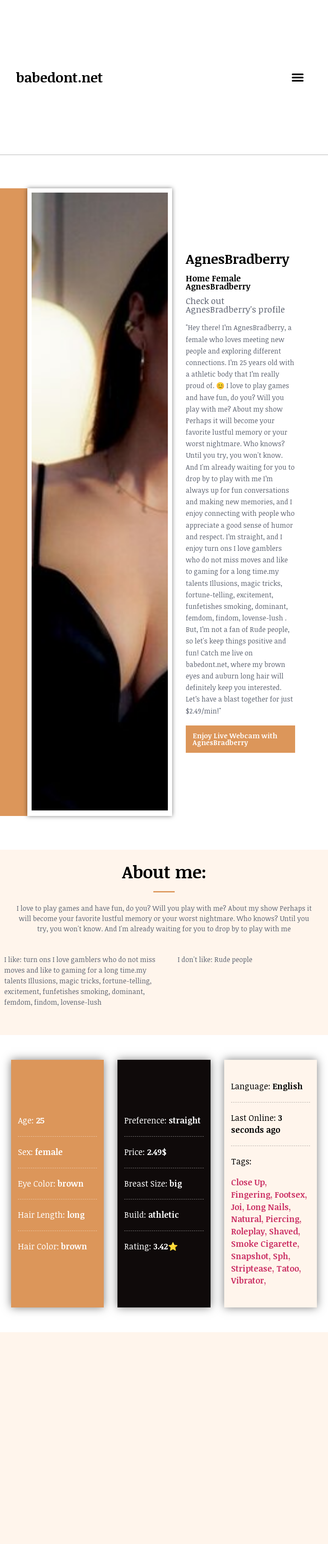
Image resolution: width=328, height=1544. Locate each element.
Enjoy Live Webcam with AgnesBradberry (235, 739)
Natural (246, 1219)
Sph (280, 1256)
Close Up (248, 1182)
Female (226, 278)
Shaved (283, 1231)
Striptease (251, 1268)
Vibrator (247, 1280)
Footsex (290, 1194)
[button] (298, 77)
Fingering (250, 1194)
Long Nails (267, 1207)
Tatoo (287, 1268)
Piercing (282, 1219)
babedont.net (59, 77)
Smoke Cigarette (264, 1243)
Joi (236, 1207)
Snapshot (250, 1256)
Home (198, 278)
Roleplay (248, 1231)
